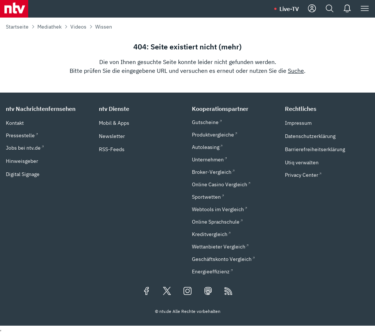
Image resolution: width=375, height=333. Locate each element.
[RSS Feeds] (228, 292)
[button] (48, 108)
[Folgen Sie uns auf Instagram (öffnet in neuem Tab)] (187, 292)
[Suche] (329, 9)
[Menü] (364, 9)
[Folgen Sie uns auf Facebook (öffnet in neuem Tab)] (146, 292)
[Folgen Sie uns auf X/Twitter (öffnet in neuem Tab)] (167, 292)
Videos (78, 26)
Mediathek (49, 26)
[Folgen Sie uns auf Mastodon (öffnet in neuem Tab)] (208, 292)
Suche (296, 70)
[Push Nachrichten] (347, 9)
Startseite (17, 26)
